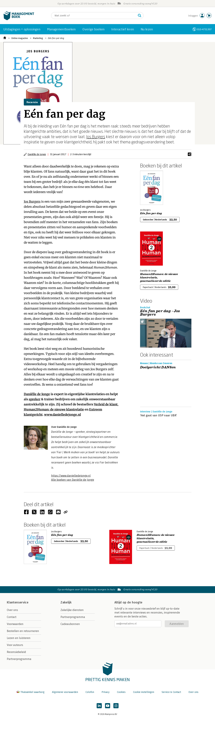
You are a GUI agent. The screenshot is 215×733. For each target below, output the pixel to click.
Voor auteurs (15, 645)
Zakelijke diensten (72, 610)
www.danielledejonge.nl (62, 415)
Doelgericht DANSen (158, 367)
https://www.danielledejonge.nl (71, 475)
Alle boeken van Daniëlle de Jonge (72, 479)
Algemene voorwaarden (65, 692)
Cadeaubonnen (70, 624)
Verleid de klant (106, 404)
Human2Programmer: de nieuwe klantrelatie (54, 409)
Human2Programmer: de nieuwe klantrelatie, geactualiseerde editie (159, 277)
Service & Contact (171, 692)
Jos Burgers (95, 136)
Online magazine (19, 38)
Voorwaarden (15, 624)
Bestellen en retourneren (23, 631)
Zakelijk (66, 602)
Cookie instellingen (143, 692)
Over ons (12, 610)
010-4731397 (204, 29)
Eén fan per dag (56, 38)
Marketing (38, 38)
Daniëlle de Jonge (37, 154)
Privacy (105, 692)
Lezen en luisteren (18, 638)
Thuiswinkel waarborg (31, 692)
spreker (34, 399)
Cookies (121, 692)
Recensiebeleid (16, 652)
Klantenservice (17, 602)
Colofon (90, 692)
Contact (11, 617)
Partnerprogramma (19, 659)
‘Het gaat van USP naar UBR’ (158, 415)
